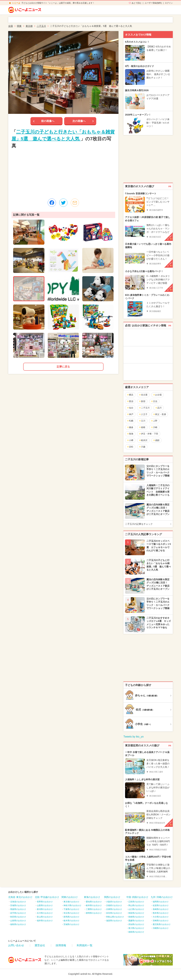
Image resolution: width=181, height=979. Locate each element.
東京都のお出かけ (71, 902)
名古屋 (143, 395)
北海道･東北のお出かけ (20, 897)
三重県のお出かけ (94, 909)
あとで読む (137, 3)
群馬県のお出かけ (71, 917)
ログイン (169, 3)
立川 (142, 421)
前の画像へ (47, 121)
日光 (154, 401)
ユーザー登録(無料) (153, 3)
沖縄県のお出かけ (160, 928)
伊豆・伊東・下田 (148, 433)
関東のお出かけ (70, 897)
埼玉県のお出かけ (71, 913)
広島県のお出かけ (136, 902)
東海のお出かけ (92, 897)
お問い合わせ (16, 945)
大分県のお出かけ (160, 917)
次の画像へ (79, 121)
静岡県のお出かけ (94, 913)
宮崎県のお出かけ (160, 920)
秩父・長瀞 (159, 414)
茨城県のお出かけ (71, 924)
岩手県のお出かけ (18, 913)
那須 (130, 401)
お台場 (157, 395)
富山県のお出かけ (45, 917)
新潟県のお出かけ (45, 909)
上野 (154, 421)
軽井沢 (143, 440)
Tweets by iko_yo (133, 736)
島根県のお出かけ (136, 917)
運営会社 (40, 945)
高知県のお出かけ (136, 924)
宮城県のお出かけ (18, 905)
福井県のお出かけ (45, 920)
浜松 (130, 446)
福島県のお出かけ (18, 924)
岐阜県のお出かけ (94, 905)
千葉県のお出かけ (71, 909)
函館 (156, 440)
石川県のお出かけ (45, 913)
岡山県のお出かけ (136, 905)
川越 (142, 446)
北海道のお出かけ (18, 902)
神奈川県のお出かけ (72, 905)
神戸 (130, 414)
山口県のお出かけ (136, 909)
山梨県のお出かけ (45, 905)
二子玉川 (144, 408)
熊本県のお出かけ (160, 913)
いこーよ (16, 3)
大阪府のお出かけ (114, 902)
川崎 (154, 427)
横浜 (130, 395)
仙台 (130, 408)
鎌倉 (130, 427)
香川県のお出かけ (136, 928)
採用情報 (61, 945)
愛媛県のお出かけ (136, 920)
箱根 (142, 427)
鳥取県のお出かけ (136, 913)
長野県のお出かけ (45, 902)
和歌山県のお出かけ (115, 917)
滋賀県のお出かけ (114, 920)
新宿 (142, 401)
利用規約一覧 (84, 945)
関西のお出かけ (112, 897)
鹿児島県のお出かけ (161, 924)
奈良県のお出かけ (114, 913)
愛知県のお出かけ (94, 902)
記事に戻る (63, 366)
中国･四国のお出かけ (137, 897)
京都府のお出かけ (114, 905)
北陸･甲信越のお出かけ (47, 897)
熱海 (130, 433)
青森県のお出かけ (18, 909)
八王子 (143, 414)
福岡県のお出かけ (160, 902)
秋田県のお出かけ (18, 917)
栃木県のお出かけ (71, 920)
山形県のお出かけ (18, 920)
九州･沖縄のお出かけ (162, 897)
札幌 (130, 421)
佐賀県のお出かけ (160, 905)
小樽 (130, 440)
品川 (158, 408)
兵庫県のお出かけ (114, 909)
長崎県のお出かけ (160, 909)
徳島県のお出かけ (136, 932)
